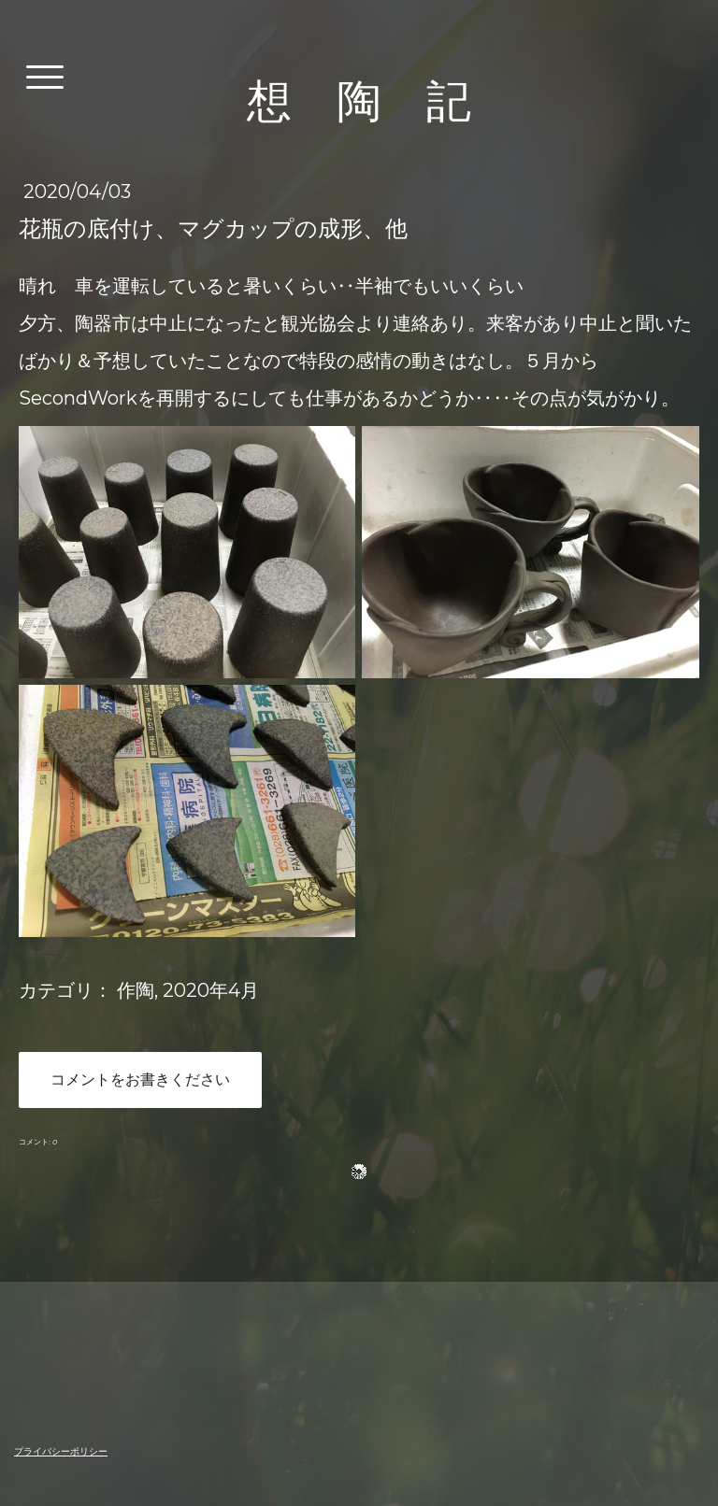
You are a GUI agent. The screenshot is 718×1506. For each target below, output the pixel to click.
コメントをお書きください (140, 1079)
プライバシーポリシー (61, 1451)
